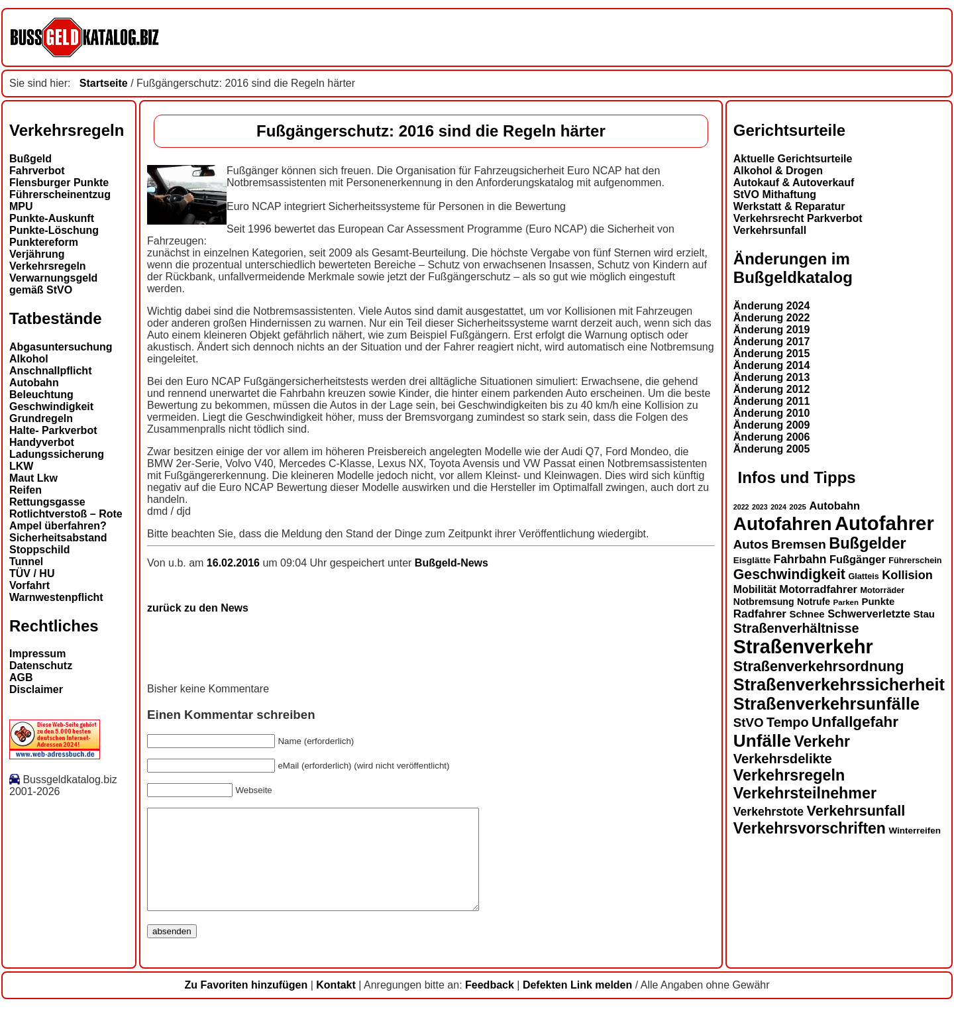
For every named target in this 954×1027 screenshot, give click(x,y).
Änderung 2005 (771, 449)
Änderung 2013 (771, 377)
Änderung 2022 (771, 317)
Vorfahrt (29, 585)
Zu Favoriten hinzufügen (245, 1004)
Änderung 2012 (771, 389)
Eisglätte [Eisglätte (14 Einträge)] (751, 560)
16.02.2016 (235, 562)
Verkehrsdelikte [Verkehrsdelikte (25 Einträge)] (782, 758)
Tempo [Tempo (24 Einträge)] (788, 722)
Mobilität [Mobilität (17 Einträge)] (754, 589)
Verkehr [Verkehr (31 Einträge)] (821, 741)
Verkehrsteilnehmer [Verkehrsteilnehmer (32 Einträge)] (804, 793)
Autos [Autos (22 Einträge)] (750, 544)
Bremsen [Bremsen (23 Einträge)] (798, 544)
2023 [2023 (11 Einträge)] (760, 507)
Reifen (25, 490)
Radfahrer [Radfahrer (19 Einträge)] (759, 614)
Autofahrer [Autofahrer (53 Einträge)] (884, 523)
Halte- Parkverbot (53, 430)
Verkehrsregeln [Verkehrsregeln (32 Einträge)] (789, 775)
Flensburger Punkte (59, 182)
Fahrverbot (37, 170)
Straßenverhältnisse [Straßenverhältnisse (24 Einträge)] (796, 628)
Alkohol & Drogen (778, 170)
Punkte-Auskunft (51, 218)
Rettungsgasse (47, 502)
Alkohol (28, 358)
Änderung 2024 (771, 305)
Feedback (489, 1004)
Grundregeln (41, 418)
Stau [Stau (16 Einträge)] (924, 614)
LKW (21, 466)
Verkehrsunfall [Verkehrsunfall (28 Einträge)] (856, 810)
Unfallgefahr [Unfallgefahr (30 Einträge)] (855, 722)
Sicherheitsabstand (58, 537)
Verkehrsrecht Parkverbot (798, 218)
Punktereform (43, 242)
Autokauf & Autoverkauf (794, 182)
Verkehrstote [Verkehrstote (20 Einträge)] (768, 811)
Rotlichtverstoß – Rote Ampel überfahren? (66, 519)
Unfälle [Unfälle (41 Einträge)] (762, 741)
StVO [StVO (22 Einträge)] (748, 723)
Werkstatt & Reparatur (789, 206)
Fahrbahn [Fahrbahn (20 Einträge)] (800, 559)
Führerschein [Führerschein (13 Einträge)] (914, 560)
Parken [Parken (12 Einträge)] (846, 602)
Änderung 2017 (771, 341)
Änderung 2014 (771, 365)
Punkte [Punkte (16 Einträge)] (877, 601)
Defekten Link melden (577, 1004)
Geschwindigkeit (51, 406)
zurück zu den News (197, 608)
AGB (21, 677)
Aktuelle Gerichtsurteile (793, 158)
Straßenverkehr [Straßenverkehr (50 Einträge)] (803, 646)
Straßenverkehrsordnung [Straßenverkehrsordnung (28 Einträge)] (818, 666)
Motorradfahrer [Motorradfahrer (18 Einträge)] (818, 589)
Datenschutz (40, 665)
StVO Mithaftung (774, 194)
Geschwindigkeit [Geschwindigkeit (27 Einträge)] (789, 574)
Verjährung (37, 254)
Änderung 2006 (771, 437)
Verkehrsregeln (47, 266)
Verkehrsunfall (769, 230)
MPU (21, 206)
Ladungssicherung (56, 454)
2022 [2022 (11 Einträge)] (741, 507)
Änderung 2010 (771, 413)
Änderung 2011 (771, 401)
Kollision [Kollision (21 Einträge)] (907, 575)
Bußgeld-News (451, 562)
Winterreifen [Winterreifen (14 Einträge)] (914, 831)
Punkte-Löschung (54, 230)
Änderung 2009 (771, 425)
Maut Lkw (33, 478)
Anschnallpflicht (50, 370)
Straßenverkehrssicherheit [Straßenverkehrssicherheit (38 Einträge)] (839, 684)
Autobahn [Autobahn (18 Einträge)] (834, 506)
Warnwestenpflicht (56, 597)
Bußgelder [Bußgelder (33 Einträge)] (867, 543)
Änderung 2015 (771, 353)
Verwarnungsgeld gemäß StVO (53, 284)
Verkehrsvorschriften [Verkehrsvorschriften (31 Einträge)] (809, 828)
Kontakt (336, 1004)
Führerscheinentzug (60, 194)
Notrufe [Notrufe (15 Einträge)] (813, 601)
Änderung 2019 (771, 329)
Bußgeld (30, 158)
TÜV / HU (31, 573)
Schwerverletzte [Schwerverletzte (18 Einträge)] (868, 614)
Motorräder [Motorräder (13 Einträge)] (882, 590)
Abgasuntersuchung (61, 346)
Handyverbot (41, 442)
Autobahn (34, 382)
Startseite (104, 83)
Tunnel (26, 561)
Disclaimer (36, 689)
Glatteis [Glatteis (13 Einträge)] (863, 576)
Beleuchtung (41, 394)
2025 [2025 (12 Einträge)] (797, 507)
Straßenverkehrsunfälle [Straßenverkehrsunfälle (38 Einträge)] (826, 703)
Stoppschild (39, 549)
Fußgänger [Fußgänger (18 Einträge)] (857, 559)
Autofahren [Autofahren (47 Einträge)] (782, 524)
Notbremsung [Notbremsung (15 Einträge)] (763, 601)
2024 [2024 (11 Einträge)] (778, 507)
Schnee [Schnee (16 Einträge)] (806, 614)
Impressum (37, 653)
